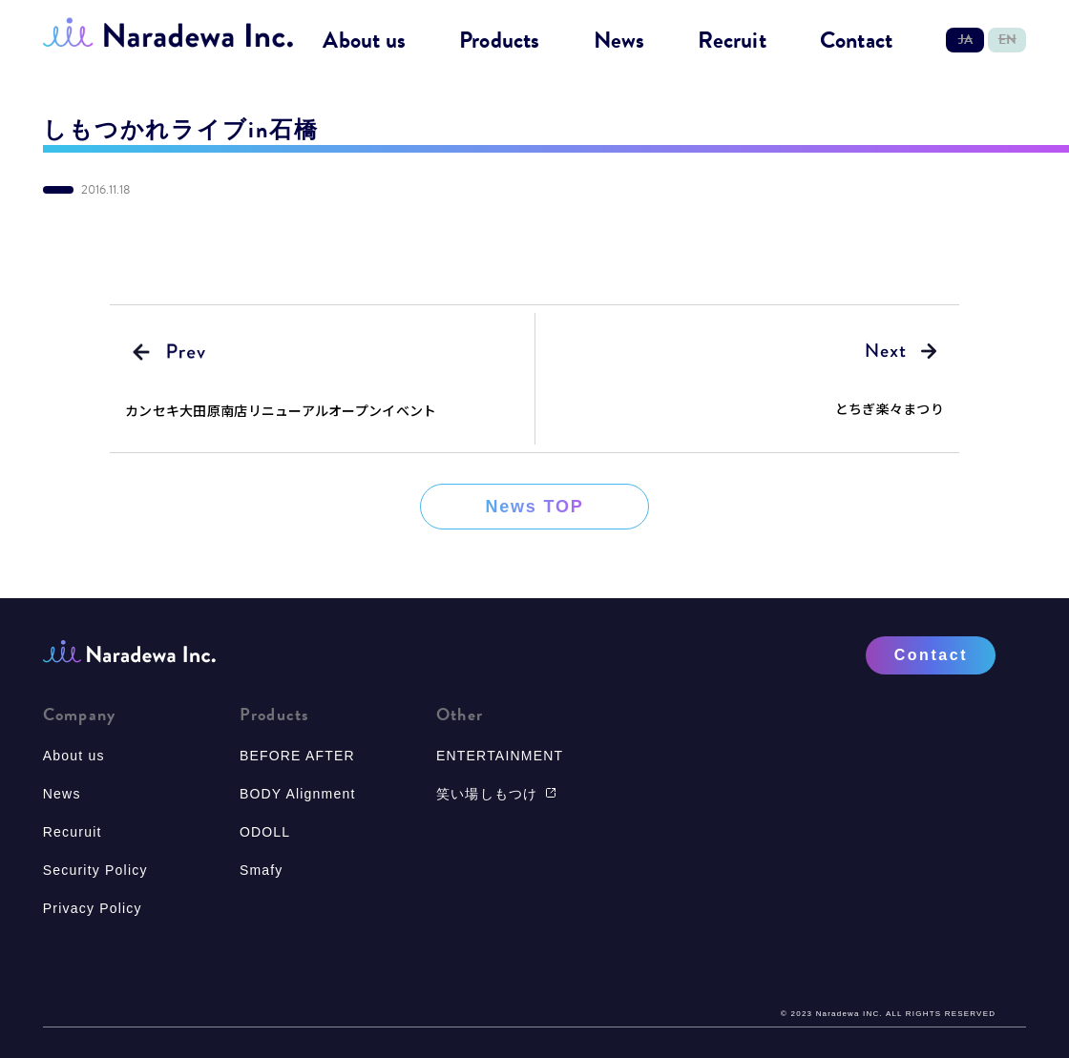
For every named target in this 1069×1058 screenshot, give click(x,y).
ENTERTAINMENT (499, 755)
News (619, 41)
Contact (856, 41)
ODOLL (265, 832)
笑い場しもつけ (496, 793)
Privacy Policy (92, 908)
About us (364, 41)
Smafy (261, 870)
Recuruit (72, 832)
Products (499, 41)
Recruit (731, 41)
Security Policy (95, 870)
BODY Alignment (298, 793)
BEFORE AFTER (297, 755)
